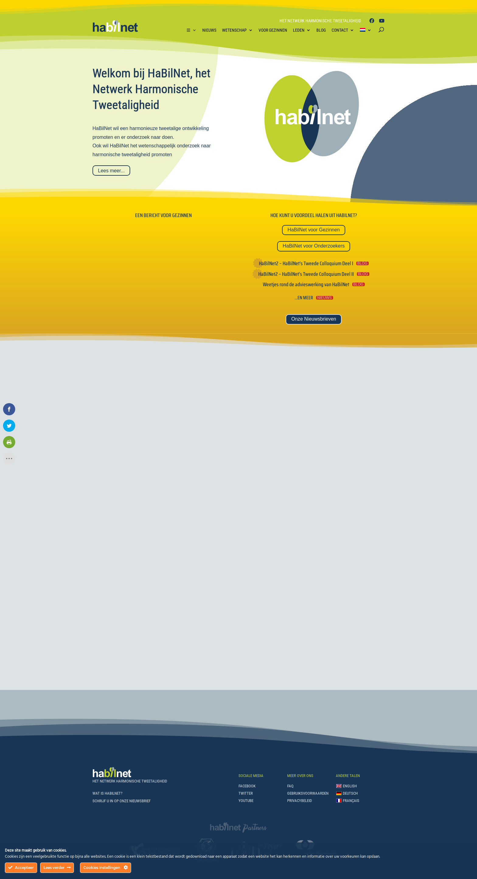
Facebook (247, 786)
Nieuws (209, 30)
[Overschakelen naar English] (347, 787)
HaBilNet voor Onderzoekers (314, 245)
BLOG (362, 263)
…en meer (303, 297)
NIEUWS (324, 298)
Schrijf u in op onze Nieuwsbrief (121, 801)
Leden (299, 30)
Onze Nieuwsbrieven (313, 319)
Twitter (245, 793)
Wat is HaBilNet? (107, 793)
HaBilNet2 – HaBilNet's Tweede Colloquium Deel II (306, 274)
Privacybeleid (299, 800)
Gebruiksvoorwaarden (308, 793)
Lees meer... (111, 170)
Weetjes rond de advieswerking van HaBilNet (306, 284)
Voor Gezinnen (273, 30)
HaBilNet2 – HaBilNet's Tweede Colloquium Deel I (306, 263)
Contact (340, 30)
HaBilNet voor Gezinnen (313, 229)
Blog (321, 30)
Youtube (245, 800)
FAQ (290, 786)
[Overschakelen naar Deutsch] (347, 794)
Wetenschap (234, 30)
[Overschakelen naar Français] (347, 802)
